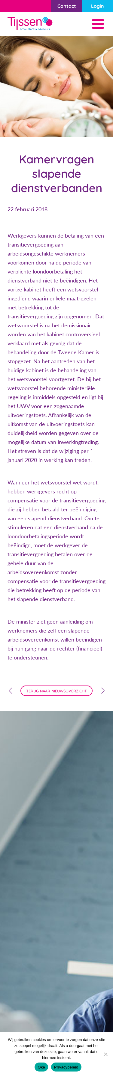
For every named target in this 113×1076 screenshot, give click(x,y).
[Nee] (105, 1054)
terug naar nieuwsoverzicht (56, 691)
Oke (41, 1067)
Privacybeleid (66, 1067)
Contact (66, 6)
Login (97, 6)
